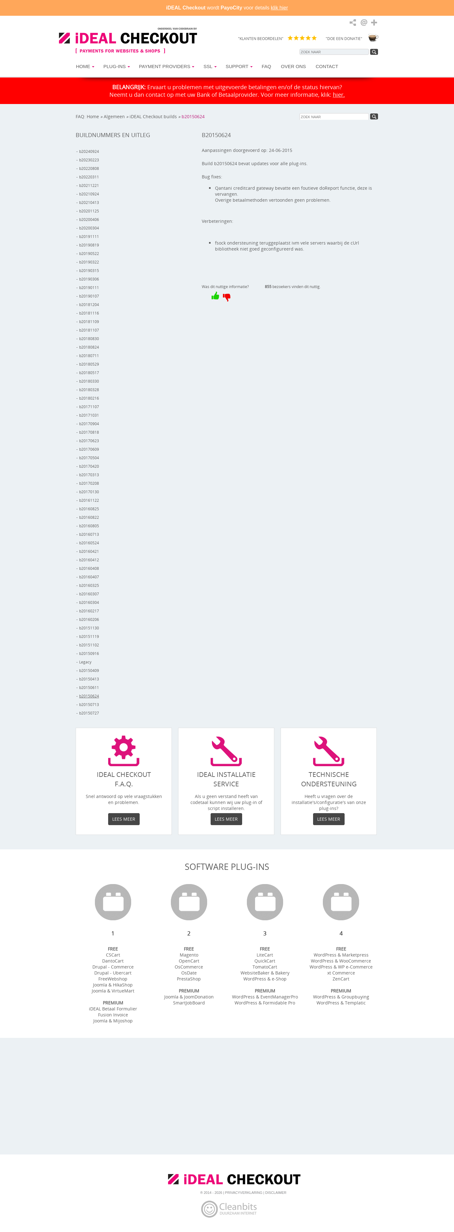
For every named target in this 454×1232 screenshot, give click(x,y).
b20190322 (89, 262)
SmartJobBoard (189, 1003)
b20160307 (89, 594)
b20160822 (89, 517)
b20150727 (89, 713)
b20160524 (89, 543)
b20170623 (89, 440)
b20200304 (89, 228)
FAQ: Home (87, 116)
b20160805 (89, 526)
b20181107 (89, 330)
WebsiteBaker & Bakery (265, 973)
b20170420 (89, 466)
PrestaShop (189, 979)
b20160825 (89, 509)
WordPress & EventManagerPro (265, 997)
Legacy (85, 662)
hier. (339, 94)
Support (237, 66)
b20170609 (89, 449)
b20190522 (89, 253)
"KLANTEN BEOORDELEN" (260, 38)
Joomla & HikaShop (113, 985)
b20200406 (89, 219)
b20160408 (89, 568)
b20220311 (89, 177)
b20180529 (89, 364)
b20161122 (89, 500)
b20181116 (89, 313)
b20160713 (89, 534)
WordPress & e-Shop (265, 979)
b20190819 (89, 245)
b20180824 (89, 347)
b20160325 (89, 585)
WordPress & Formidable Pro (265, 1003)
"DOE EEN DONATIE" (344, 38)
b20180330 (89, 381)
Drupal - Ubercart (112, 973)
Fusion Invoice (113, 1015)
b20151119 (89, 636)
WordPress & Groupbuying (341, 997)
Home (83, 66)
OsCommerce (189, 967)
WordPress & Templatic (341, 1003)
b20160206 (89, 619)
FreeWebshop (112, 979)
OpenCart (189, 961)
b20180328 (89, 389)
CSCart (113, 955)
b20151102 (89, 645)
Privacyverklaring (243, 1192)
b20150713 (89, 704)
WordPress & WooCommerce (341, 961)
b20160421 (89, 551)
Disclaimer (275, 1192)
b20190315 (89, 270)
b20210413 (89, 202)
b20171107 (89, 406)
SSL (207, 66)
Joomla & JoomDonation (189, 997)
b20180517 (89, 372)
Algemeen (114, 116)
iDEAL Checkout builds (153, 116)
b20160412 (89, 560)
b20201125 (89, 211)
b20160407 (89, 577)
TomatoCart (265, 967)
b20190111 (89, 287)
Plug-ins (114, 66)
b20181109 (89, 321)
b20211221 (89, 185)
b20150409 (89, 670)
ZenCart (341, 979)
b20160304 (89, 602)
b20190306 (89, 279)
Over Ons (293, 66)
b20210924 (89, 194)
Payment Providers (164, 66)
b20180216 (89, 398)
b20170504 (89, 457)
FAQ (266, 66)
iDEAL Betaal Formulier (113, 1009)
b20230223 (89, 160)
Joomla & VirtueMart (113, 991)
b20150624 (193, 116)
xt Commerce (341, 973)
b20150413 (89, 679)
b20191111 (89, 236)
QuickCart (264, 961)
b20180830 (89, 338)
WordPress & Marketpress (341, 955)
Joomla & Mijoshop (113, 1021)
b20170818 (89, 432)
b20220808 (89, 168)
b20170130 (89, 492)
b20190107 (89, 296)
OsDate (189, 973)
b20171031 (89, 415)
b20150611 (89, 687)
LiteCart (265, 955)
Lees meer (123, 819)
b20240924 (89, 151)
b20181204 (89, 304)
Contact (327, 66)
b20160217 (89, 611)
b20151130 (89, 628)
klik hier (279, 7)
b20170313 (89, 474)
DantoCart (113, 961)
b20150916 (89, 653)
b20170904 (89, 423)
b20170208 (89, 483)
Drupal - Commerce (113, 967)
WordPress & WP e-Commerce (341, 967)
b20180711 (89, 355)
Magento (189, 955)
